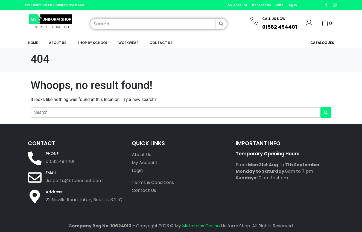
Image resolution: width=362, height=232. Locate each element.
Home (33, 42)
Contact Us (161, 42)
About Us (57, 42)
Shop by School (92, 42)
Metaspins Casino (201, 226)
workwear (128, 42)
